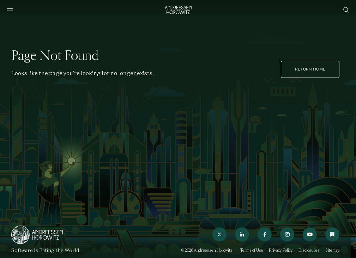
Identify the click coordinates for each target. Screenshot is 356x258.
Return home (310, 69)
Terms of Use (251, 250)
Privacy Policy (281, 250)
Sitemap (332, 250)
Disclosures (309, 250)
